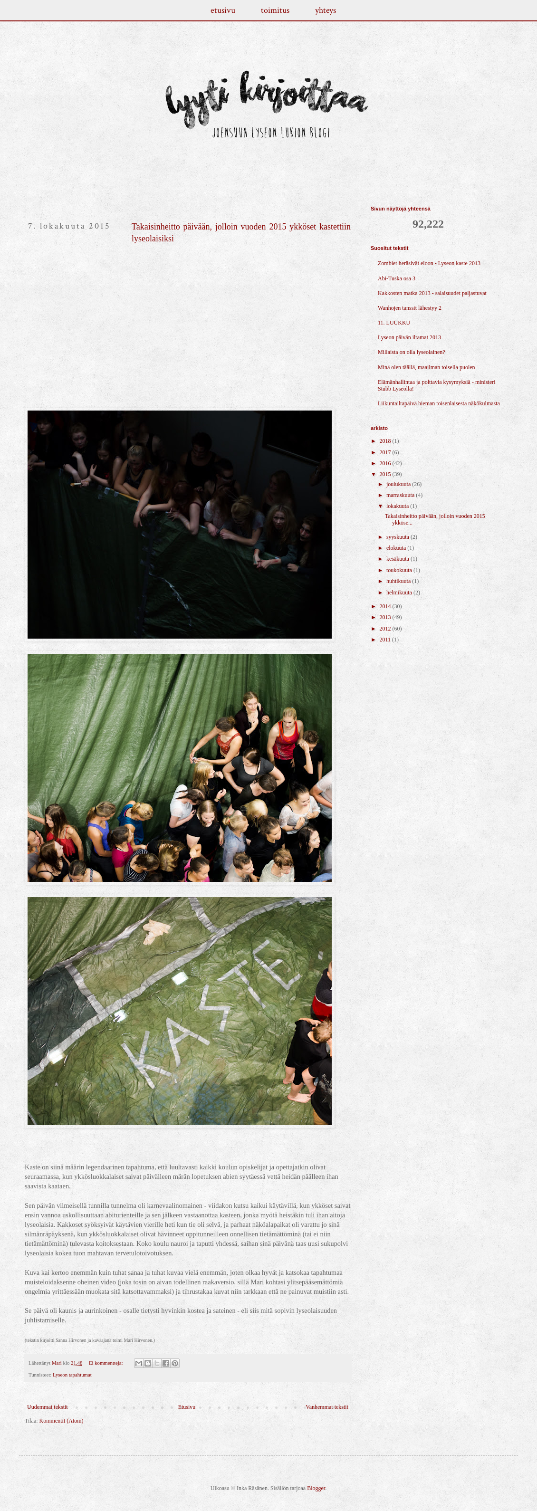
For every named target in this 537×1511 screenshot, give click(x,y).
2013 (386, 617)
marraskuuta (401, 495)
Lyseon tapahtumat (72, 1374)
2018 (386, 441)
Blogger (316, 1488)
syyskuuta (398, 537)
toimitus (275, 10)
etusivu (223, 10)
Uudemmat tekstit (47, 1407)
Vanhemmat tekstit (327, 1407)
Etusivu (187, 1407)
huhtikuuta (399, 581)
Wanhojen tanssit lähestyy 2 (409, 308)
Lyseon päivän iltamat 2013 (409, 337)
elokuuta (396, 548)
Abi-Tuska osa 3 (396, 278)
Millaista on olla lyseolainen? (411, 352)
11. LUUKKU (394, 322)
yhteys (325, 10)
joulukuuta (399, 484)
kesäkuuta (398, 558)
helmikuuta (399, 592)
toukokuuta (399, 570)
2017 (386, 452)
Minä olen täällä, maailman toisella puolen (426, 367)
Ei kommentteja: (106, 1363)
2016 (386, 463)
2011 (386, 639)
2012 (386, 628)
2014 (386, 606)
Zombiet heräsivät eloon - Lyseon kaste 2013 (429, 263)
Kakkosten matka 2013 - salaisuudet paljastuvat (432, 293)
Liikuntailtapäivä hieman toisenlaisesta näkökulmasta (439, 403)
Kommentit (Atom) (61, 1420)
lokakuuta (398, 506)
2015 (386, 474)
